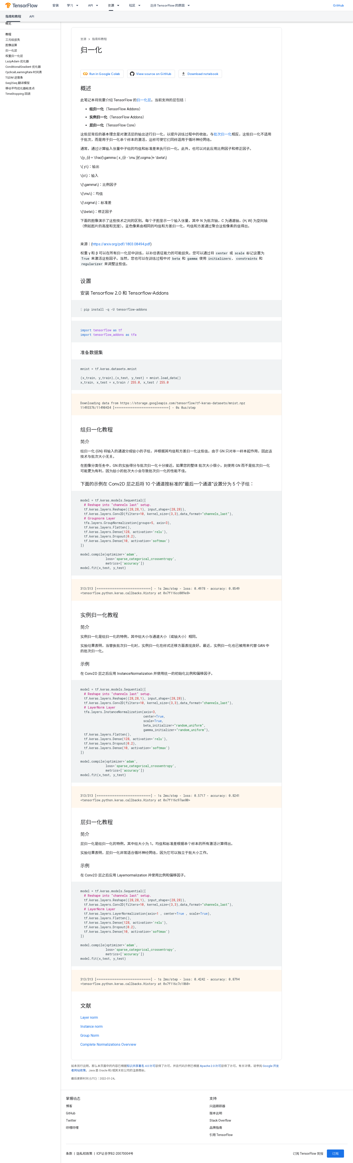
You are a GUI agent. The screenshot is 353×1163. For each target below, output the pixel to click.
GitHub (338, 5)
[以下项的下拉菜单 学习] (78, 5)
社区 (132, 5)
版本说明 (216, 1113)
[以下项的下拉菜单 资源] (119, 5)
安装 (55, 5)
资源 (83, 39)
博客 (69, 1106)
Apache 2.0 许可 (210, 1066)
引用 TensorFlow (221, 1135)
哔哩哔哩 (72, 1127)
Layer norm (89, 1017)
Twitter (71, 1120)
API (90, 5)
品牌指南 (216, 1127)
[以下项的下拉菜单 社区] (140, 5)
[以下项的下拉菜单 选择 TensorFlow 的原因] (190, 5)
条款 (69, 1153)
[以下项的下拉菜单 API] (98, 5)
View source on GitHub (150, 74)
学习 (70, 5)
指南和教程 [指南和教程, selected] (13, 16)
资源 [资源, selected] (111, 5)
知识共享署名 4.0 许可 (141, 1066)
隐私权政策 (84, 1153)
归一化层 (144, 100)
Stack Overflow (220, 1120)
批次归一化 (223, 134)
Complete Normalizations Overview (108, 1044)
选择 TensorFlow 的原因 (167, 5)
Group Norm (89, 1035)
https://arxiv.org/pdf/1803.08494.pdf (121, 244)
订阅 (335, 1154)
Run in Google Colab (101, 74)
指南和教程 (99, 39)
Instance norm (91, 1026)
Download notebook (199, 74)
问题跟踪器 (217, 1106)
